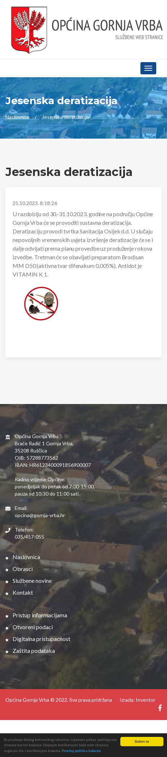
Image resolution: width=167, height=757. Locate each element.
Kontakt (19, 592)
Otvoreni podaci (29, 626)
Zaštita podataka (30, 650)
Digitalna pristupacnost (37, 638)
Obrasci (19, 568)
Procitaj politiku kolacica (81, 751)
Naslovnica (17, 117)
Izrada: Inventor (138, 700)
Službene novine (28, 580)
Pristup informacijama (36, 615)
